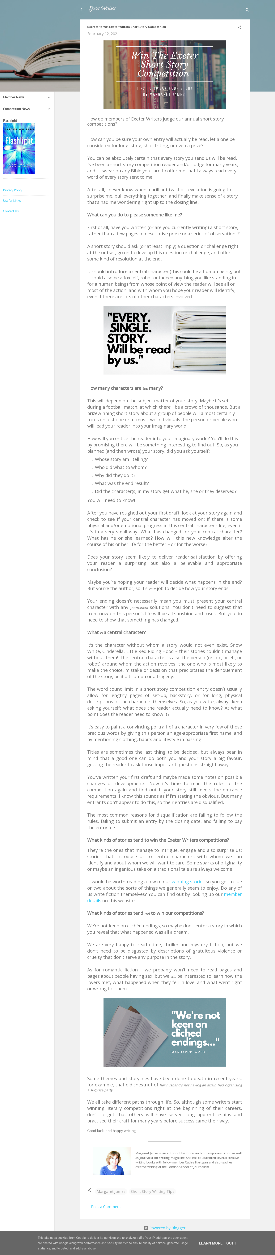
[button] (239, 28)
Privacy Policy (12, 190)
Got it (232, 1243)
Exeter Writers (102, 9)
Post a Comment (106, 1206)
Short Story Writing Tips (152, 1191)
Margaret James (111, 1191)
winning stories (188, 881)
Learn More (210, 1243)
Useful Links (12, 201)
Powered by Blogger (165, 1227)
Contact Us (11, 211)
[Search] (247, 10)
